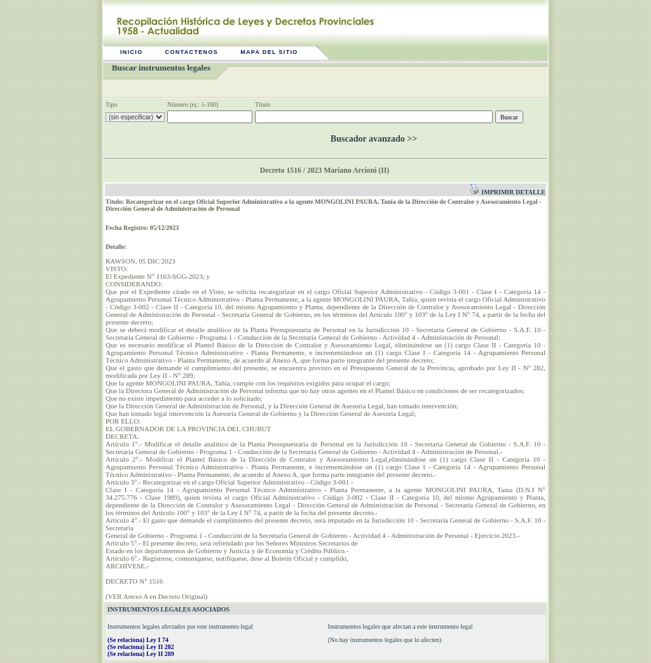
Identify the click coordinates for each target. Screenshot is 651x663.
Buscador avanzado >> (374, 139)
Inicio (131, 52)
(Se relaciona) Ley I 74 (137, 639)
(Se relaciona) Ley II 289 (140, 653)
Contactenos (192, 52)
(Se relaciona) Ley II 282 (140, 646)
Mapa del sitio (269, 52)
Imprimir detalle (507, 192)
